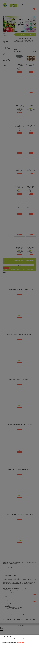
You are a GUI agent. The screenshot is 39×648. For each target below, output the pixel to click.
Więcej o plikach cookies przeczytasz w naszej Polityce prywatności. (10, 640)
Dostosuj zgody (13, 642)
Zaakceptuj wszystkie (20, 642)
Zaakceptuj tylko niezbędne (6, 642)
